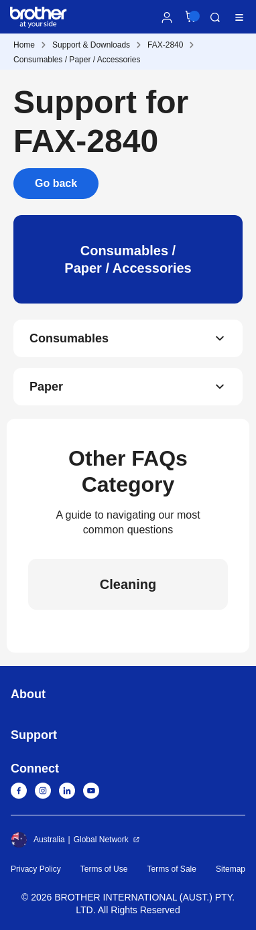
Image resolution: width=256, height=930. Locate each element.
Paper (46, 386)
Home (24, 45)
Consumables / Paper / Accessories (76, 59)
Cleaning (128, 584)
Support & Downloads (91, 45)
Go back (56, 183)
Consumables (69, 338)
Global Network (101, 839)
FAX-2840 (165, 45)
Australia (38, 840)
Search (215, 17)
